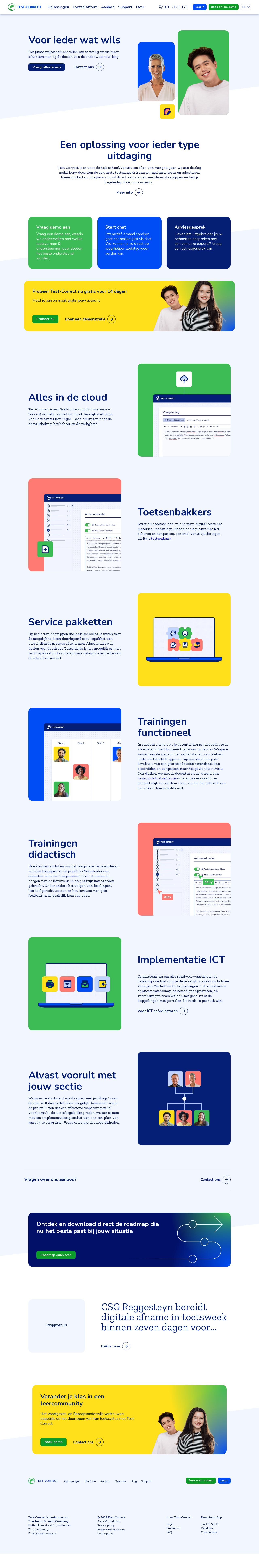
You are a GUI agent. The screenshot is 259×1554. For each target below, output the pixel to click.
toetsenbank (161, 538)
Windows (207, 1529)
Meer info (129, 192)
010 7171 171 (176, 7)
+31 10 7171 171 (40, 1530)
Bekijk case (115, 1347)
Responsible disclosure (111, 1530)
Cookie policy (105, 1534)
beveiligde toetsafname (157, 778)
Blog (134, 1481)
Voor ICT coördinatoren (163, 1011)
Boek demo (54, 1442)
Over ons (120, 1481)
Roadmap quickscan (57, 1255)
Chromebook (209, 1533)
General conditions (109, 1521)
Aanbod (105, 1481)
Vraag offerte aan (47, 67)
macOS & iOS (210, 1524)
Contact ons (91, 67)
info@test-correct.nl (44, 1534)
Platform (90, 1481)
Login (170, 1524)
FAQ (169, 1533)
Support (146, 1481)
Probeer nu (46, 319)
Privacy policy (105, 1525)
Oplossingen (72, 1481)
